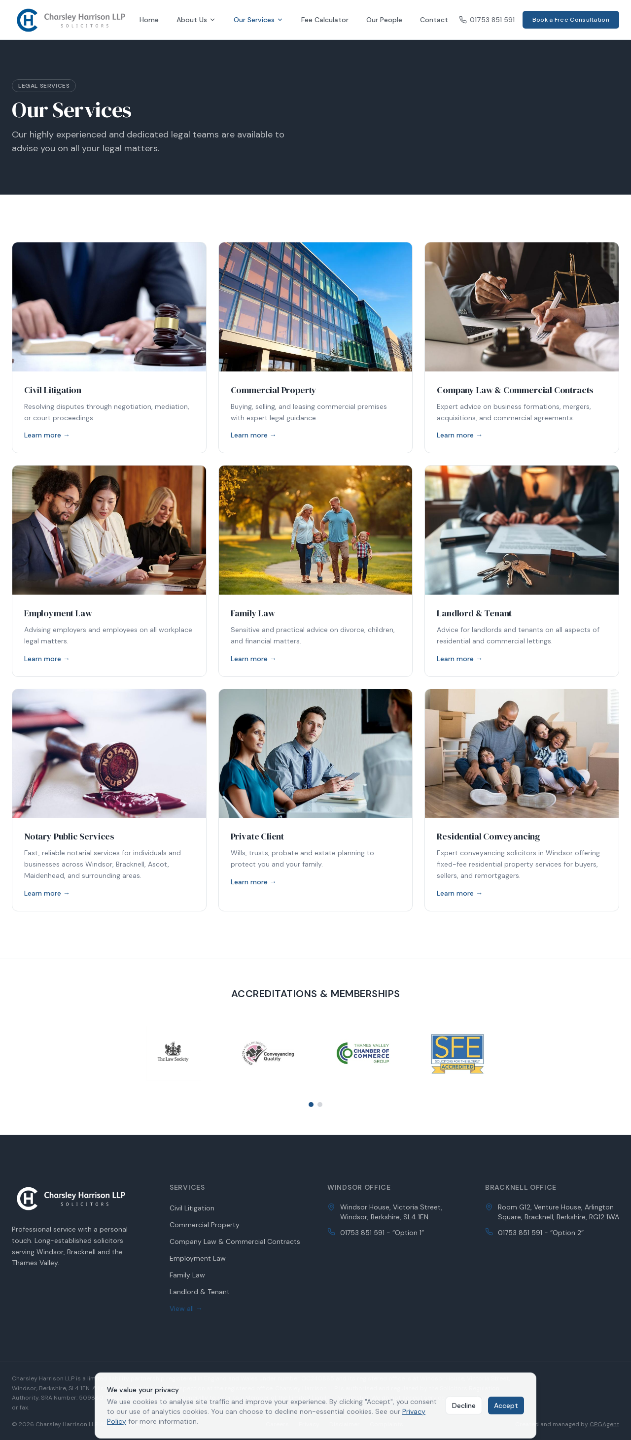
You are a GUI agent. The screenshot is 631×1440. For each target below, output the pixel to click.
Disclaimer (344, 1424)
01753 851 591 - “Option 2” (541, 1232)
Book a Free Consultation (570, 20)
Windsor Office (359, 1187)
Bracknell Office (521, 1187)
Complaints (386, 1424)
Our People (384, 19)
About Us (196, 19)
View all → (186, 1308)
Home (149, 19)
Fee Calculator (325, 19)
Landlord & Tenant (200, 1291)
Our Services (258, 19)
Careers (277, 1424)
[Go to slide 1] (311, 1104)
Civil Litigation (192, 1208)
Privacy (309, 1424)
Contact (434, 19)
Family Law (187, 1275)
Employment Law (198, 1258)
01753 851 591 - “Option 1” (382, 1232)
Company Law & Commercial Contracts (235, 1241)
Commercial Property (205, 1224)
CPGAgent (604, 1424)
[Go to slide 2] (319, 1104)
